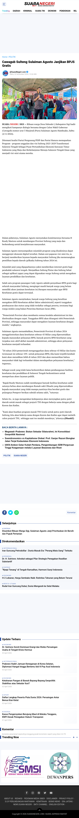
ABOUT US (8, 798)
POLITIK (6, 456)
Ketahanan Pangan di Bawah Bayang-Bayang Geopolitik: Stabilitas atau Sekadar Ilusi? (29, 682)
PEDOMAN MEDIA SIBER (34, 798)
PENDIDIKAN (64, 11)
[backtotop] (39, 810)
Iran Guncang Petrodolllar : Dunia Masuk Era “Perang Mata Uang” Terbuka (37, 550)
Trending (6, 11)
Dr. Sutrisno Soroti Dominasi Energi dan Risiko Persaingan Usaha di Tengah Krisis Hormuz (29, 648)
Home (4, 57)
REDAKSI (18, 798)
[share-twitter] (10, 512)
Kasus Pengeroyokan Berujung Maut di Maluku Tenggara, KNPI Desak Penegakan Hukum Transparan (29, 715)
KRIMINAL (27, 11)
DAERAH (16, 11)
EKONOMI (52, 11)
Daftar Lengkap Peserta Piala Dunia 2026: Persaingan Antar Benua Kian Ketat (30, 698)
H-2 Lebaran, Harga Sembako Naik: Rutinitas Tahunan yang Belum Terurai (37, 578)
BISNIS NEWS (54, 801)
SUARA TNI (40, 11)
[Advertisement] (39, 33)
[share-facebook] (4, 512)
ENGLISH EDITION (56, 804)
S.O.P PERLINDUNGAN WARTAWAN (19, 801)
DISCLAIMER (52, 798)
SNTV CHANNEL (40, 804)
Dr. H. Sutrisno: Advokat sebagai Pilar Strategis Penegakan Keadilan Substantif (34, 560)
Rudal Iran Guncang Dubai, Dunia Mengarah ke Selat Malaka (30, 586)
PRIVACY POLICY (66, 798)
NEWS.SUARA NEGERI (22, 804)
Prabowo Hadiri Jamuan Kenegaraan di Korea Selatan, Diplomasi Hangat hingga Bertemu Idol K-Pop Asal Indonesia (31, 665)
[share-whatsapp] (16, 512)
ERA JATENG (67, 801)
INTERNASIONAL (10, 661)
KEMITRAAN (41, 801)
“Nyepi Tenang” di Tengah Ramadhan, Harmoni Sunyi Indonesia (32, 569)
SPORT (6, 695)
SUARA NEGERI (20, 456)
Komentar (71, 512)
